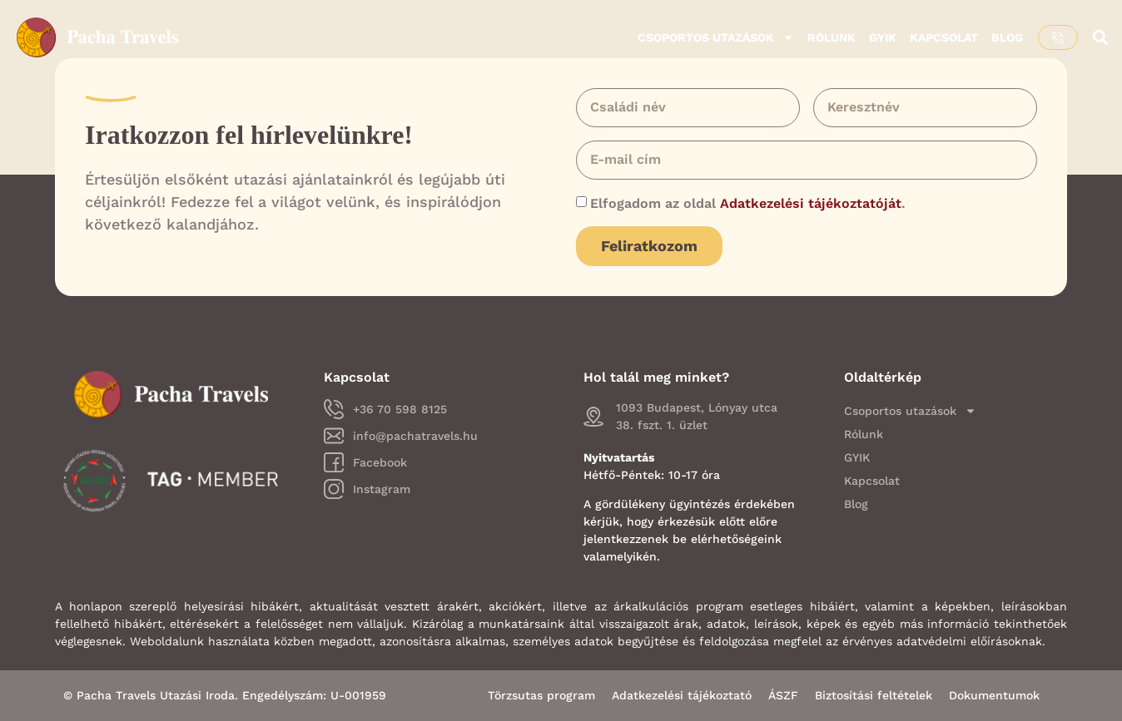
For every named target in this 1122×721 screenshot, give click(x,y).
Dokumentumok (994, 695)
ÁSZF (783, 695)
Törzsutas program (541, 695)
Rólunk (831, 37)
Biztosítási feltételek (873, 695)
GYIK (882, 37)
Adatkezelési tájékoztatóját (810, 203)
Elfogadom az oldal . (748, 203)
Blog (1007, 37)
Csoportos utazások (716, 37)
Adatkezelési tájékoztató (682, 695)
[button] (1100, 38)
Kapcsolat (944, 37)
